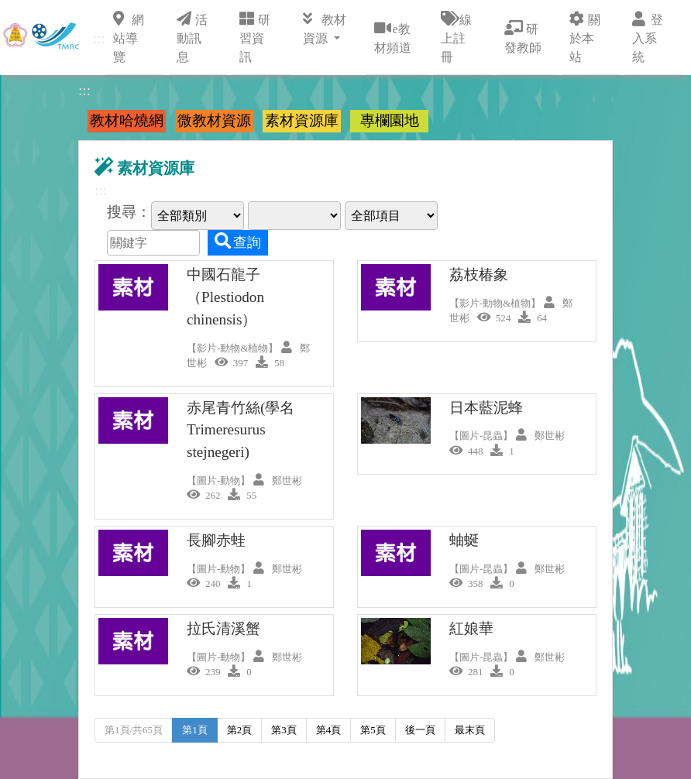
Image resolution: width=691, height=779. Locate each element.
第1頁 (195, 730)
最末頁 (470, 730)
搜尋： (129, 212)
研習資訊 (254, 37)
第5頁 (373, 730)
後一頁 (420, 730)
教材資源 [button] (324, 28)
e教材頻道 (392, 37)
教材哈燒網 (126, 120)
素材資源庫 (302, 120)
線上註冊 (456, 37)
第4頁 (329, 730)
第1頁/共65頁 (134, 730)
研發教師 (522, 37)
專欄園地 (389, 120)
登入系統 (647, 37)
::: (99, 38)
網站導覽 (128, 37)
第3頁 (284, 730)
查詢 (238, 241)
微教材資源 (214, 120)
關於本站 (584, 37)
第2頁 (240, 730)
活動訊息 (192, 37)
